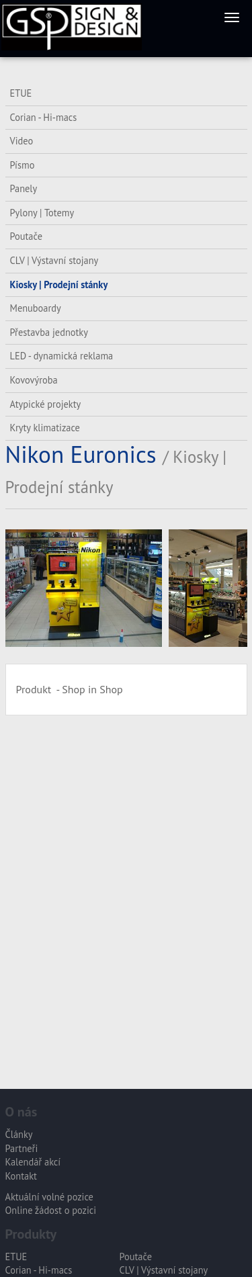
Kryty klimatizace (45, 427)
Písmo (22, 165)
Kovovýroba (34, 379)
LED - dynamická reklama (62, 355)
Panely (24, 188)
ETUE (21, 93)
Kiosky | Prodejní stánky (59, 284)
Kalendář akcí (33, 1161)
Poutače (26, 236)
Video (22, 140)
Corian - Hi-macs (43, 117)
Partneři (21, 1148)
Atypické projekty (45, 404)
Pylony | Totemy (42, 212)
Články (19, 1134)
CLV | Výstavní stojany (54, 260)
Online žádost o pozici (51, 1210)
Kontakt (21, 1176)
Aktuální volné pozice (49, 1196)
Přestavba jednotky (49, 332)
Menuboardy (35, 308)
